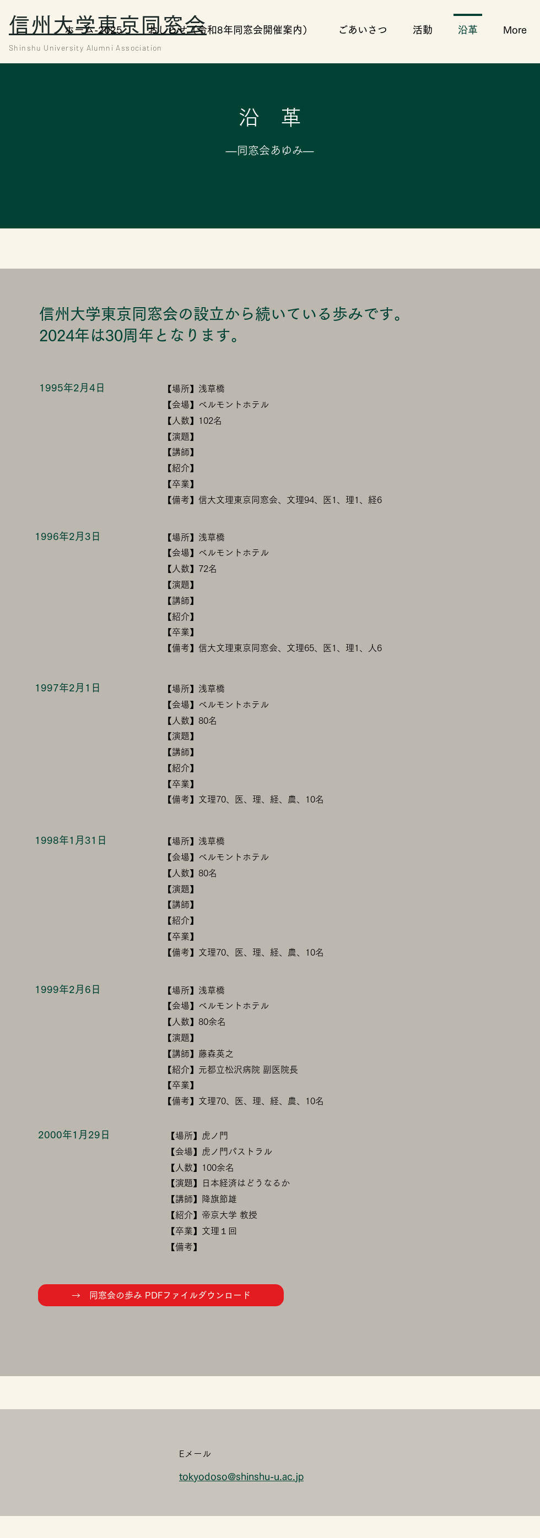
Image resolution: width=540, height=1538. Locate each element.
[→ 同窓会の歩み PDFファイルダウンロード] (161, 1295)
